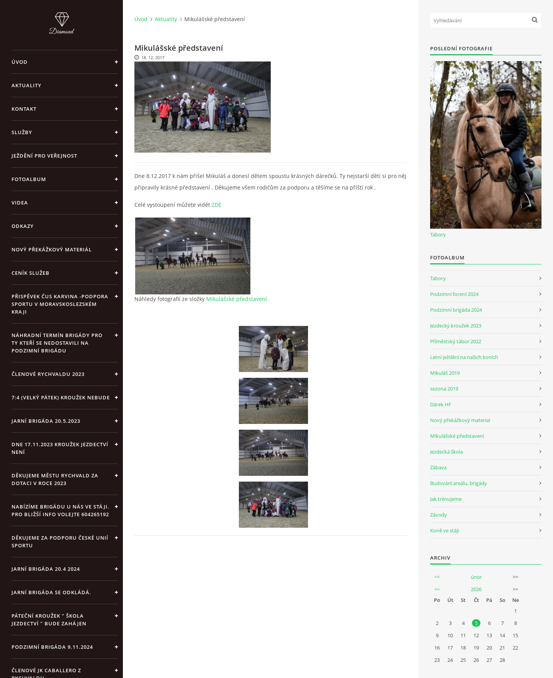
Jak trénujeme (446, 498)
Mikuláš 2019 (445, 372)
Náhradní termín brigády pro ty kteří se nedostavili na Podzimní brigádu (57, 343)
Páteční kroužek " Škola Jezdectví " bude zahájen (49, 619)
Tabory (438, 234)
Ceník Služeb (31, 272)
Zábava (438, 467)
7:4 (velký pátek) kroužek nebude (61, 397)
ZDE (217, 204)
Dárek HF (440, 404)
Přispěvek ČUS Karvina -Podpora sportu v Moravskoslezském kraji (60, 304)
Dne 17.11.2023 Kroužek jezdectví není (60, 448)
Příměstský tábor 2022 (455, 341)
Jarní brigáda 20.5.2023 (46, 420)
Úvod (20, 61)
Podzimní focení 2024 (454, 294)
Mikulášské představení (236, 298)
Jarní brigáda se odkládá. (51, 592)
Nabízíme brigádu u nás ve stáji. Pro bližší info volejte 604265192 (60, 510)
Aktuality (26, 85)
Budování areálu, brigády (458, 483)
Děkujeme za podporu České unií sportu (60, 541)
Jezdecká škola (446, 451)
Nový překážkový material (460, 420)
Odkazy (23, 226)
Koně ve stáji (444, 530)
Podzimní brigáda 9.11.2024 (52, 646)
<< (437, 576)
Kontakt (24, 108)
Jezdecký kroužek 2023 (455, 325)
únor (476, 576)
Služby (22, 132)
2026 (476, 589)
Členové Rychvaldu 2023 (48, 374)
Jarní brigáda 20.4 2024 (46, 568)
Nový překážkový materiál (52, 249)
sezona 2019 (444, 388)
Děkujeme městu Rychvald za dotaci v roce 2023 (55, 479)
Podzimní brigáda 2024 (456, 309)
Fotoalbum (29, 179)
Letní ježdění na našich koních (464, 357)
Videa (20, 202)
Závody (438, 514)
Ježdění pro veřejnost (44, 155)
